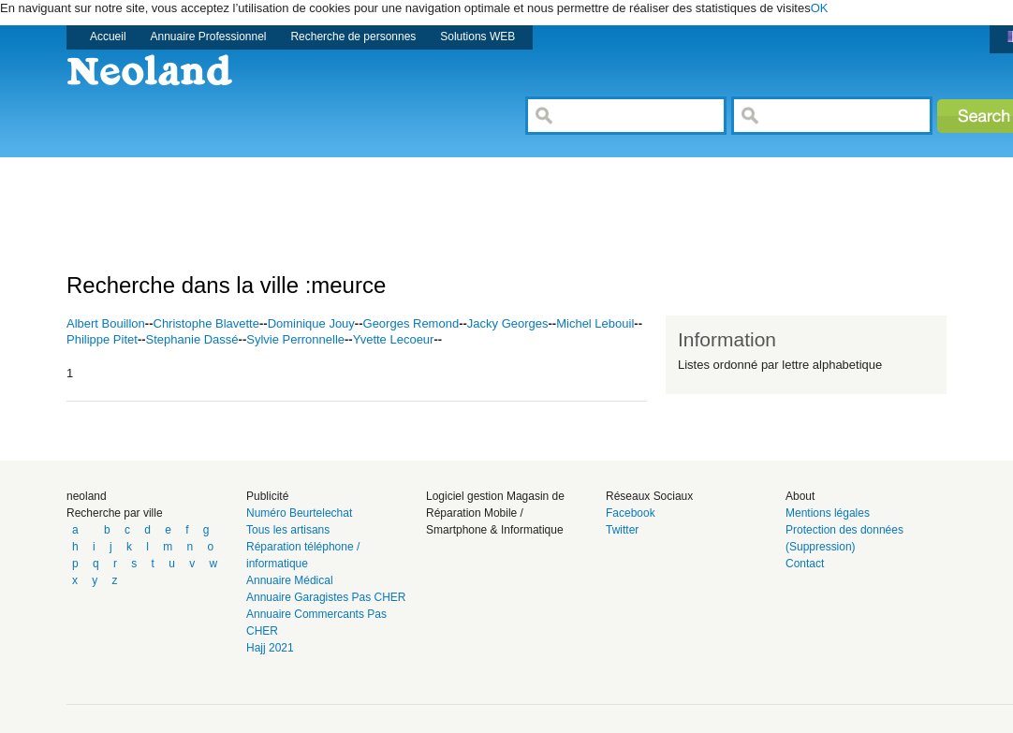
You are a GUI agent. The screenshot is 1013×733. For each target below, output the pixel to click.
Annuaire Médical (289, 580)
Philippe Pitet (102, 339)
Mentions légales (827, 513)
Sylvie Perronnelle (295, 339)
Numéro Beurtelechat (299, 513)
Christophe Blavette (206, 323)
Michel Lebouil (595, 323)
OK (820, 8)
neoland (86, 496)
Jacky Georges (508, 323)
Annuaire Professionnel (209, 36)
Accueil (108, 36)
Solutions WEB (477, 36)
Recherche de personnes (353, 36)
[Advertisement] (407, 199)
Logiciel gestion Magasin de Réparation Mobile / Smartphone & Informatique (495, 513)
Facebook (630, 513)
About (800, 496)
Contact (804, 563)
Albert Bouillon (105, 323)
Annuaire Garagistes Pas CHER (326, 597)
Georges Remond (411, 323)
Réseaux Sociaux (649, 496)
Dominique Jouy (311, 323)
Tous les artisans (288, 529)
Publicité (267, 496)
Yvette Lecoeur (393, 339)
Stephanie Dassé (192, 339)
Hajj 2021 (270, 647)
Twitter (622, 529)
